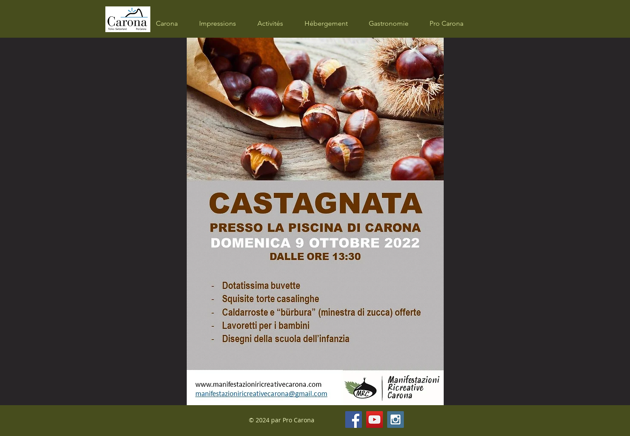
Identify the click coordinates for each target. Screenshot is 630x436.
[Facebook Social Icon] (353, 419)
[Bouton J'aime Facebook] (450, 419)
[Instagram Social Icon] (395, 419)
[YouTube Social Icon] (374, 419)
